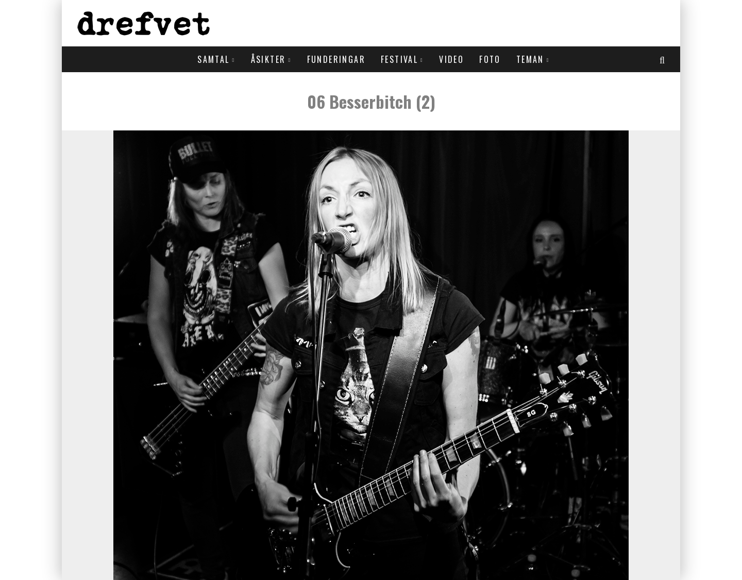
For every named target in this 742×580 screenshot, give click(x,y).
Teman (530, 59)
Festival (399, 59)
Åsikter (268, 59)
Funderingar (336, 59)
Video (451, 59)
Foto (490, 59)
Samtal (213, 59)
